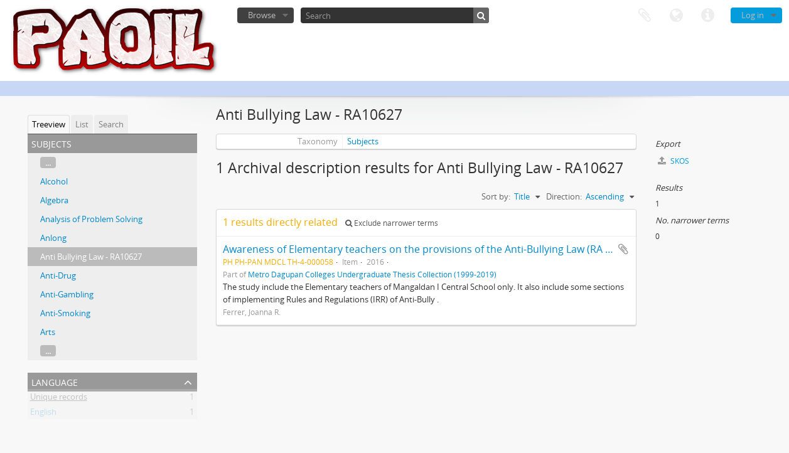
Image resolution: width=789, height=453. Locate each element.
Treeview (48, 124)
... (48, 162)
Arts (47, 332)
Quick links (707, 15)
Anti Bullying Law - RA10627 (91, 256)
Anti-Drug (58, 275)
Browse (262, 15)
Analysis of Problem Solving (91, 219)
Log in (752, 15)
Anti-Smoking (65, 313)
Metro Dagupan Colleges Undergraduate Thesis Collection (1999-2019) (372, 274)
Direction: (564, 196)
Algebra (54, 200)
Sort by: (495, 196)
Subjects (362, 141)
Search (111, 124)
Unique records (58, 399)
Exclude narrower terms (391, 223)
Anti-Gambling (67, 294)
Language (676, 15)
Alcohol (54, 181)
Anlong (53, 237)
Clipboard (644, 15)
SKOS (673, 161)
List (82, 124)
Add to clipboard (623, 249)
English (43, 414)
